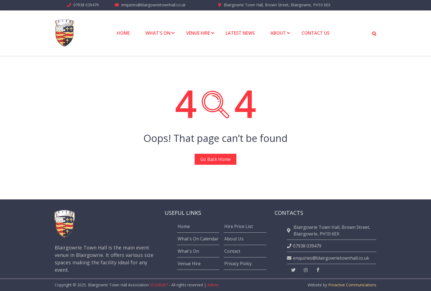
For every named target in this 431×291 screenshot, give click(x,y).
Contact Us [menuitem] (316, 33)
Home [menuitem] (123, 33)
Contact (232, 251)
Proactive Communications (352, 284)
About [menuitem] (278, 33)
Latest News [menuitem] (240, 33)
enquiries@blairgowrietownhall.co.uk (153, 4)
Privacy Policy (238, 263)
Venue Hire (189, 263)
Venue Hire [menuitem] (198, 33)
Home (184, 226)
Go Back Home (215, 159)
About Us (234, 239)
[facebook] (318, 270)
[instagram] (306, 270)
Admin (213, 284)
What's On (188, 251)
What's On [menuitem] (157, 33)
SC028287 (159, 284)
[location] (289, 230)
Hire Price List (238, 226)
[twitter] (293, 270)
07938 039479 (86, 4)
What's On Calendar (198, 239)
